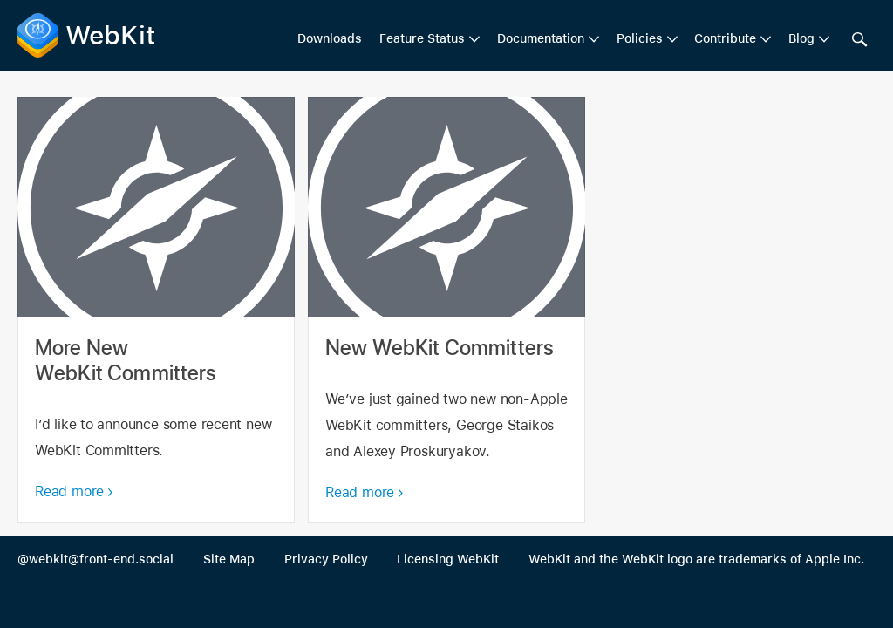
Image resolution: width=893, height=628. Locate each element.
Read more (69, 491)
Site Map (229, 559)
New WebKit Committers (446, 310)
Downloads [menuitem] (329, 38)
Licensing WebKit (448, 559)
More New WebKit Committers (156, 310)
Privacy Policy (326, 559)
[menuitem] (429, 39)
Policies (640, 38)
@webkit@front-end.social (95, 559)
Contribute (725, 38)
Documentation (540, 38)
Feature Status (422, 38)
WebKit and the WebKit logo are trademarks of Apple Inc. (696, 559)
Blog (801, 38)
